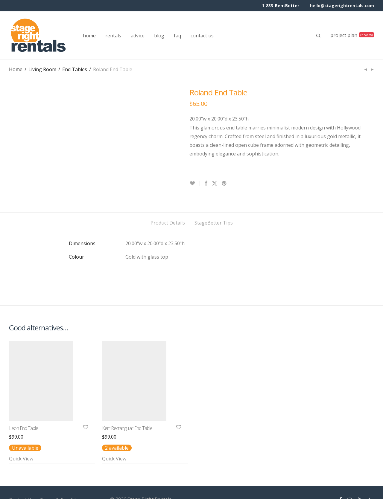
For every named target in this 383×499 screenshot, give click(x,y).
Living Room (42, 69)
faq (177, 35)
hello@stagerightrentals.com (342, 5)
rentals (113, 35)
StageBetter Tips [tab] (213, 205)
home (89, 35)
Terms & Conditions (62, 482)
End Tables (74, 69)
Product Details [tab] (168, 205)
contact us (202, 35)
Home (15, 69)
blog (159, 35)
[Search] (318, 35)
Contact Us (21, 482)
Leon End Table (23, 411)
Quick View (21, 441)
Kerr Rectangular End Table (127, 411)
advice (138, 35)
